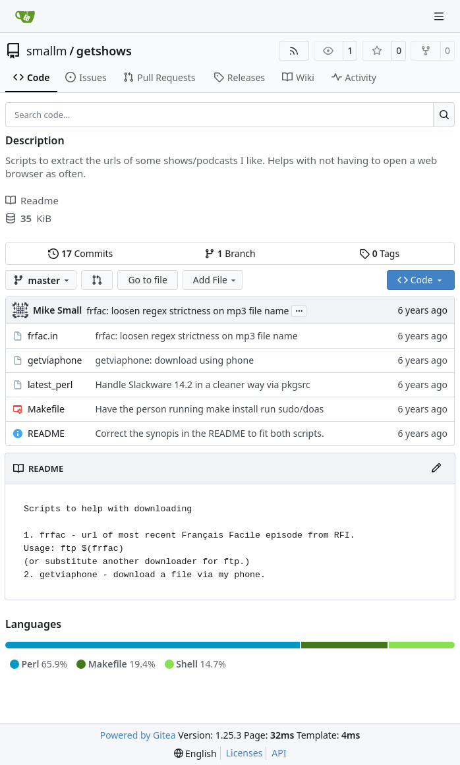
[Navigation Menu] (440, 16)
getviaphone (55, 360)
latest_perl (50, 384)
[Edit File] (436, 468)
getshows (104, 50)
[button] (97, 280)
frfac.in (43, 335)
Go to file (147, 279)
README (46, 433)
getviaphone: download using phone (174, 360)
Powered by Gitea (138, 735)
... (299, 309)
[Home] (25, 16)
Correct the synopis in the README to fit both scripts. (209, 433)
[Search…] (444, 114)
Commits (80, 253)
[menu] (195, 753)
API (279, 753)
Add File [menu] (215, 279)
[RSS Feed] (294, 51)
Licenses (244, 753)
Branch (230, 253)
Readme (32, 200)
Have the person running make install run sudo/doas (209, 409)
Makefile (46, 409)
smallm (46, 50)
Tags (379, 253)
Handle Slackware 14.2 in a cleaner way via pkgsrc (202, 384)
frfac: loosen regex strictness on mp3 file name (187, 310)
